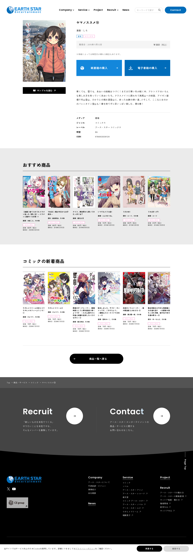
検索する (160, 10)
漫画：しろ (82, 30)
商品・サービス (20, 382)
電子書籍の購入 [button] (147, 68)
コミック (35, 382)
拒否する (176, 548)
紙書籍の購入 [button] (99, 68)
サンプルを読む (43, 90)
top (8, 382)
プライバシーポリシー (85, 548)
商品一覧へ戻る (90, 358)
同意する (149, 548)
